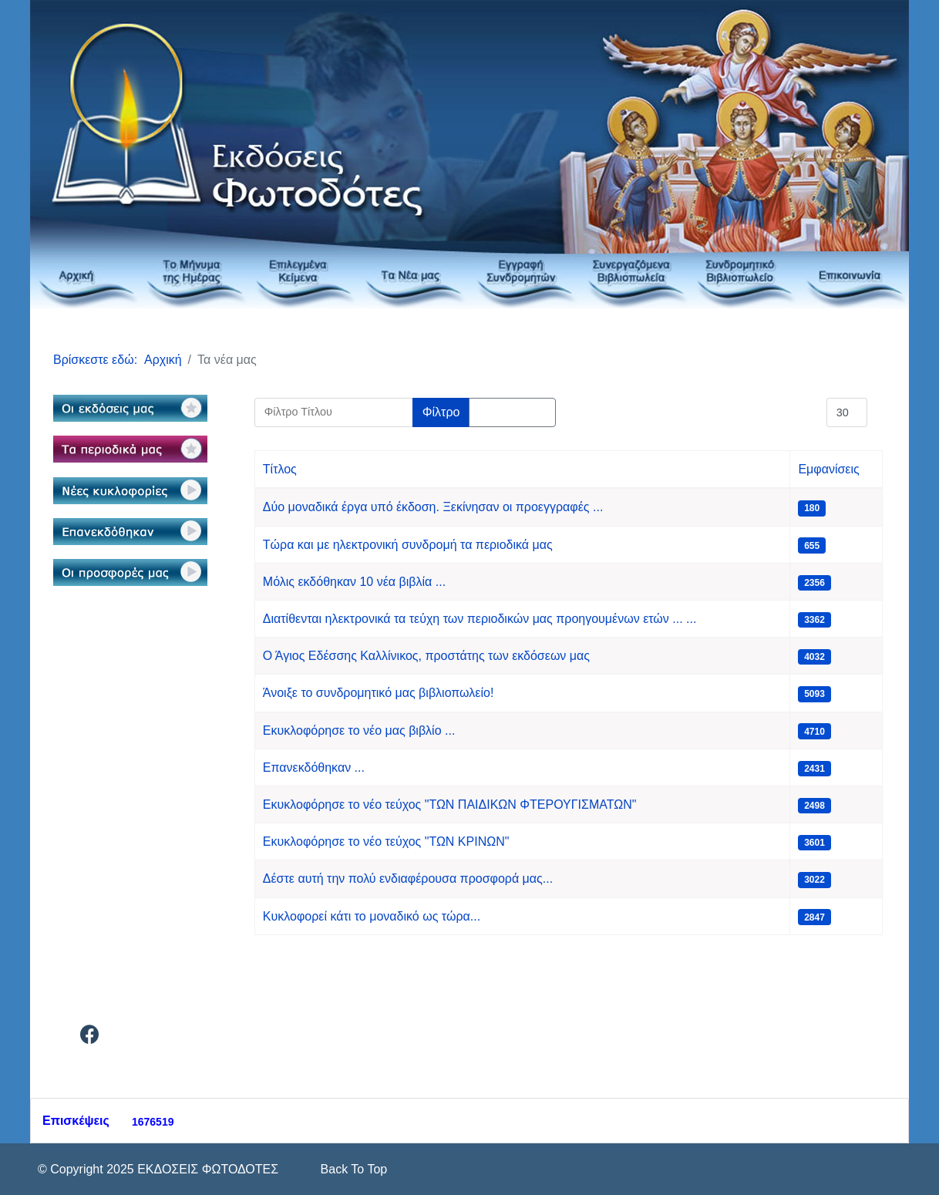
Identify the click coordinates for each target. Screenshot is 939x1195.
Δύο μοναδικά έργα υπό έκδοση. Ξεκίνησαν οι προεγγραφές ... (433, 506)
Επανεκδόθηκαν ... (314, 767)
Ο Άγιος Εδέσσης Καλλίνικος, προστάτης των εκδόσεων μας (426, 655)
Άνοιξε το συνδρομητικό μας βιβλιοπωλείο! (378, 692)
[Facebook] (89, 1037)
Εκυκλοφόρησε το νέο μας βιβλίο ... (359, 730)
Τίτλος (280, 469)
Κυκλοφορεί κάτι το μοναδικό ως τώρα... (371, 916)
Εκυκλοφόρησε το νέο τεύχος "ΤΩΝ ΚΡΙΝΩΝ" (386, 841)
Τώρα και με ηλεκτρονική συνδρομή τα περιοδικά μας (408, 544)
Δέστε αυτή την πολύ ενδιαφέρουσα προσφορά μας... (408, 878)
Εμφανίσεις (828, 469)
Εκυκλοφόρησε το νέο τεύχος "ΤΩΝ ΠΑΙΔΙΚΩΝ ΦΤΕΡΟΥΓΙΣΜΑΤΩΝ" (450, 804)
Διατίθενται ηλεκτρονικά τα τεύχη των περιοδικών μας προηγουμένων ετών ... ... (480, 618)
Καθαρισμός (512, 412)
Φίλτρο (441, 412)
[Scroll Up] (352, 1169)
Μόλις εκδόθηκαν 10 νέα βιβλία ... (354, 581)
